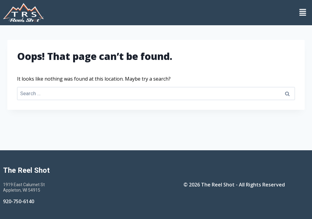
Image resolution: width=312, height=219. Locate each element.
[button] (179, 12)
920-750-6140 (18, 201)
